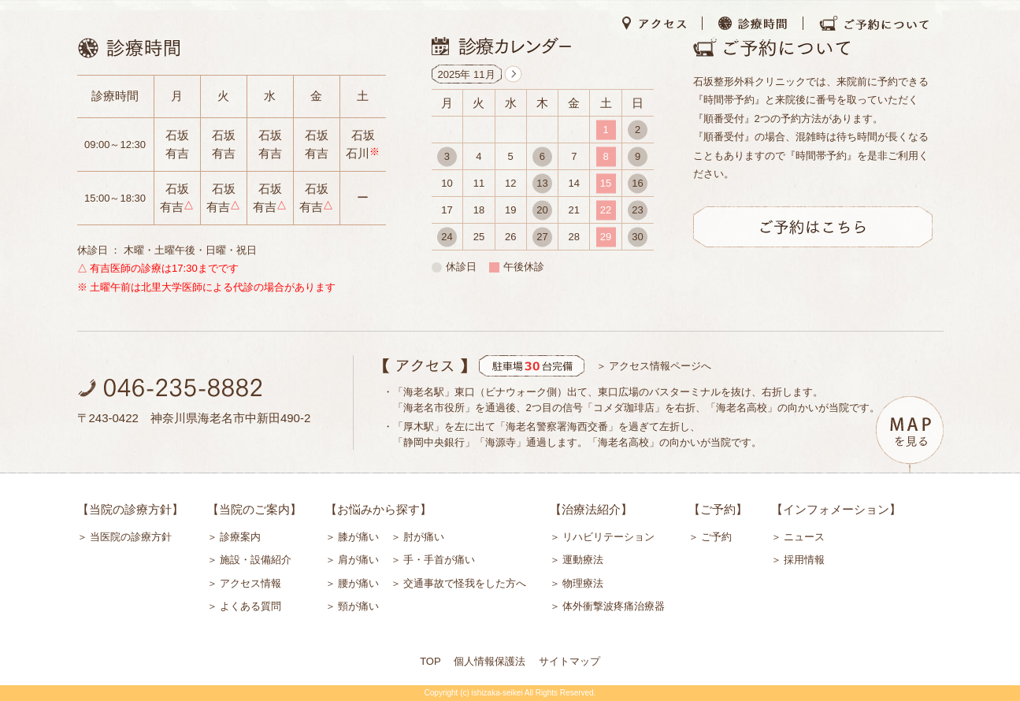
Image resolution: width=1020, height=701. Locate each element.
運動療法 (582, 560)
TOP (430, 661)
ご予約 (716, 537)
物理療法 (582, 583)
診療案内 (240, 537)
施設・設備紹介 (255, 560)
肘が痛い (423, 537)
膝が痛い (358, 537)
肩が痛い (358, 560)
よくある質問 (250, 606)
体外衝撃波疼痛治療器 (613, 606)
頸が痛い (358, 606)
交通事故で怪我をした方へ (464, 583)
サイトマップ (569, 661)
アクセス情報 (250, 583)
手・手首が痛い (439, 560)
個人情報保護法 (489, 661)
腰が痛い (358, 583)
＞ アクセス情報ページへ (654, 366)
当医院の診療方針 (131, 537)
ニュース (804, 537)
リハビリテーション (608, 537)
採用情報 (804, 560)
